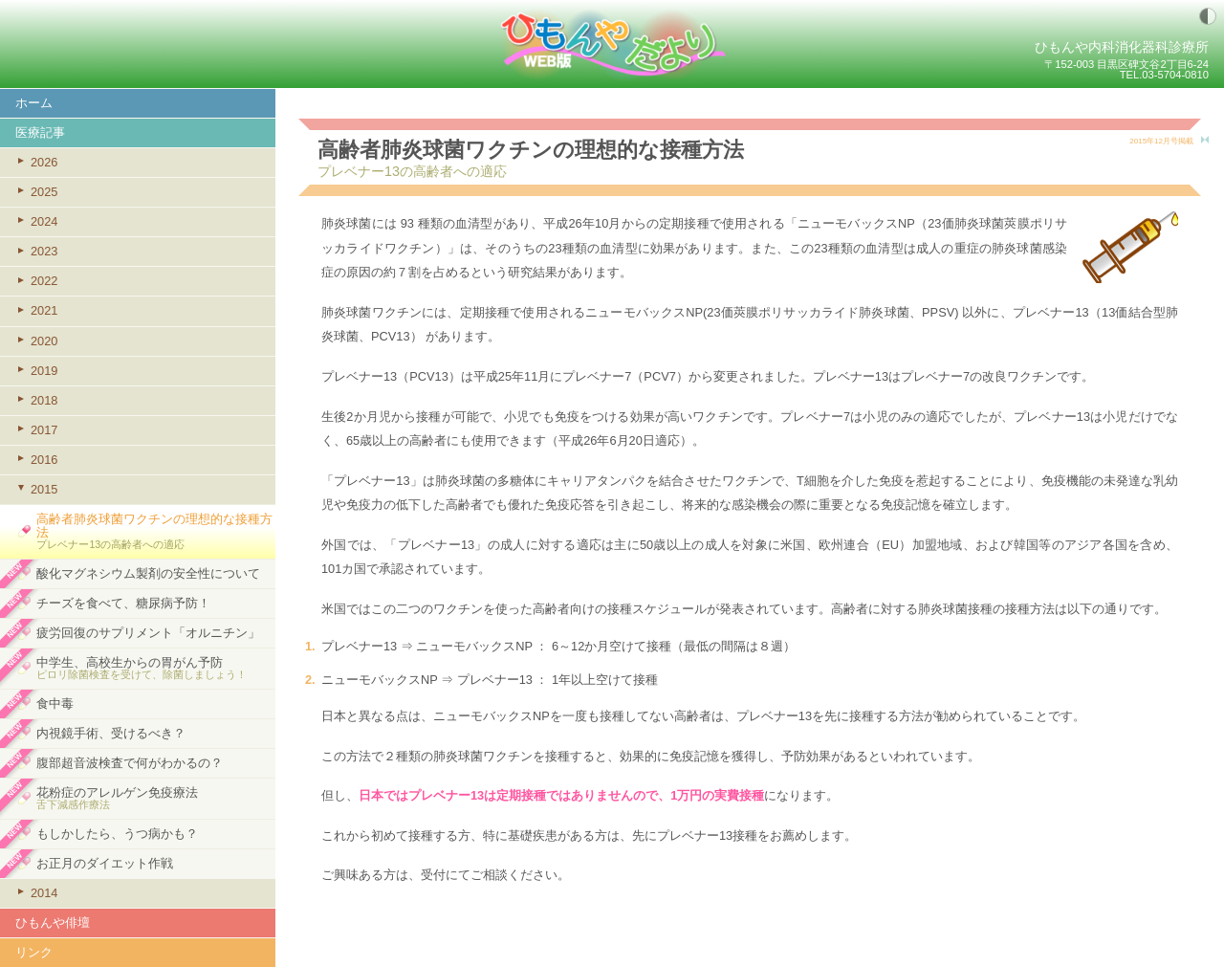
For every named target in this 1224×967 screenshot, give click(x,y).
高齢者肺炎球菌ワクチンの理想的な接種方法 (155, 531)
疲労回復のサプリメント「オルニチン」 (148, 633)
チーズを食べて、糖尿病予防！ (123, 603)
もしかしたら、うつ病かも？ (117, 833)
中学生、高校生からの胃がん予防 (155, 668)
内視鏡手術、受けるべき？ (111, 733)
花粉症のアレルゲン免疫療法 (155, 798)
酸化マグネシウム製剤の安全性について (148, 573)
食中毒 (55, 703)
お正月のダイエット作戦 (104, 863)
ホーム (34, 103)
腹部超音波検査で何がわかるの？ (129, 763)
